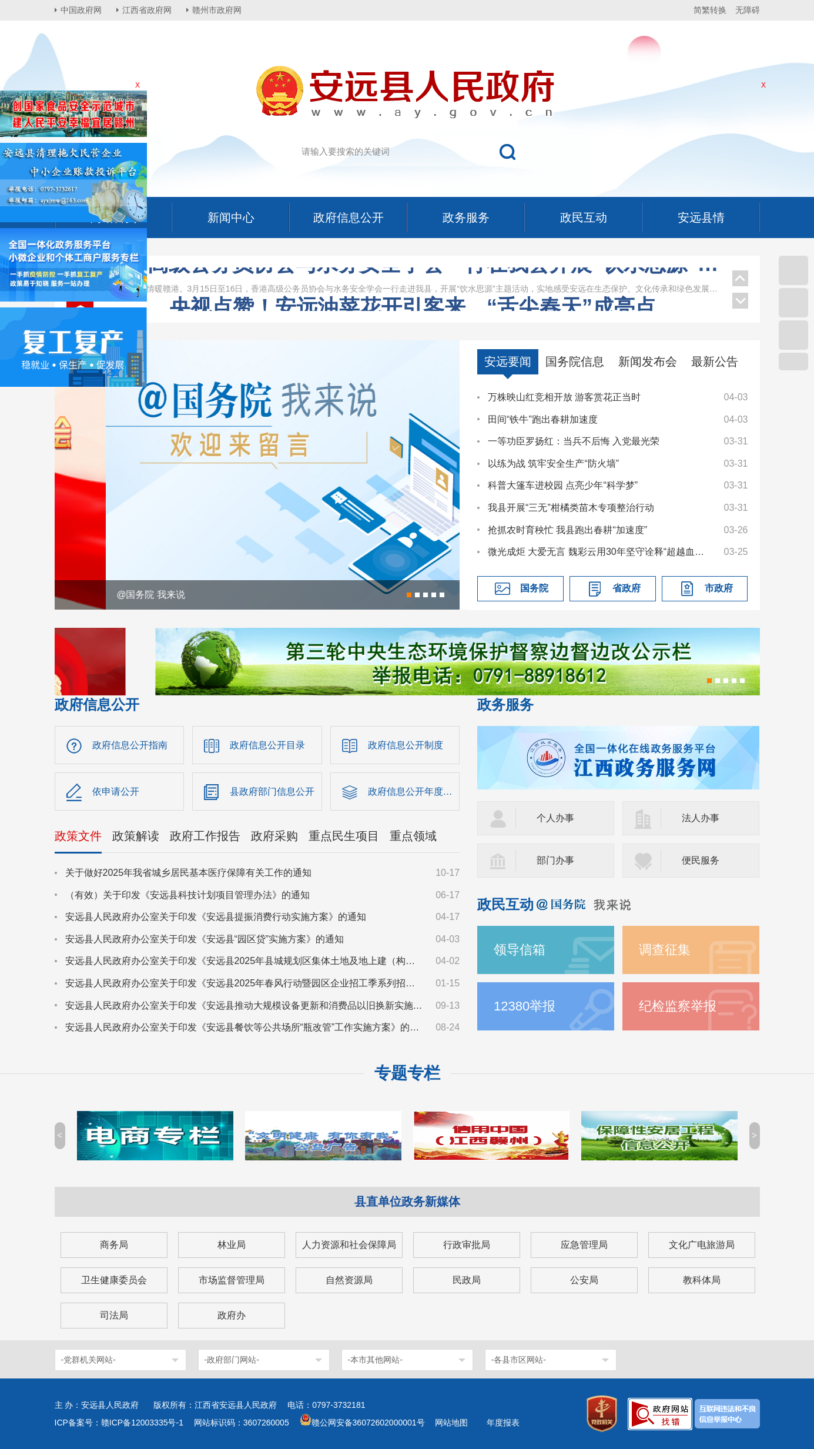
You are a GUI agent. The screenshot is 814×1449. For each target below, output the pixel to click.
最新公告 (714, 361)
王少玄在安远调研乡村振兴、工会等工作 (412, 298)
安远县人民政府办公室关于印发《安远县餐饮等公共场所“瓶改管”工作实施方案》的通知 (245, 1027)
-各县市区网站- (518, 1359)
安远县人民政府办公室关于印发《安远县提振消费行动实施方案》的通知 (215, 917)
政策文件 (78, 835)
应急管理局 (584, 1245)
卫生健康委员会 (114, 1280)
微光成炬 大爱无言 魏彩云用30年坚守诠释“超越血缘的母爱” (600, 552)
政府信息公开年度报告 (414, 792)
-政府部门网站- (232, 1359)
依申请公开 (115, 792)
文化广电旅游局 (702, 1245)
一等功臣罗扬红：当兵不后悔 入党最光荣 (573, 441)
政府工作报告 (205, 835)
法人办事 (700, 818)
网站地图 (451, 1422)
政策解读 (135, 835)
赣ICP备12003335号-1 (142, 1422)
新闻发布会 (647, 361)
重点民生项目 (344, 835)
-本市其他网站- (375, 1359)
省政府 (626, 588)
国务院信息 (574, 361)
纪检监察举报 (677, 1006)
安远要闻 (507, 361)
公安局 (584, 1280)
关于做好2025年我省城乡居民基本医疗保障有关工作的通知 (188, 873)
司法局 (114, 1315)
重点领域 (413, 835)
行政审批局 (466, 1245)
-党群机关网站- (88, 1359)
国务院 (534, 588)
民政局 (467, 1280)
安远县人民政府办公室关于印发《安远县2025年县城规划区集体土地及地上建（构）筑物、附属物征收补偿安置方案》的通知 (245, 961)
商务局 (114, 1245)
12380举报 (524, 1006)
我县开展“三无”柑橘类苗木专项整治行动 (571, 508)
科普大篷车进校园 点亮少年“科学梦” (563, 485)
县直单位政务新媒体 (407, 1201)
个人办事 (555, 818)
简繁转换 (710, 10)
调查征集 (665, 949)
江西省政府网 (147, 10)
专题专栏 (407, 1073)
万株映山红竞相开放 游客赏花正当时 (564, 397)
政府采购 (274, 835)
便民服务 (700, 860)
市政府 (719, 588)
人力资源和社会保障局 (349, 1245)
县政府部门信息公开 (272, 792)
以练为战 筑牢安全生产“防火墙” (553, 464)
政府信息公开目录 (267, 745)
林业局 (231, 1245)
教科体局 (702, 1280)
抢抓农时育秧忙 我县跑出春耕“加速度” (567, 530)
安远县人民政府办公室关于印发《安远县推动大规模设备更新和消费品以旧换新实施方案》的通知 (245, 1005)
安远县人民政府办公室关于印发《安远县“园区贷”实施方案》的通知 (204, 939)
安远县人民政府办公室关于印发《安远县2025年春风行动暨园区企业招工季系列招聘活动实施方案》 (245, 983)
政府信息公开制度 (405, 745)
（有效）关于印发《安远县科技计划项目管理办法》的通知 (187, 895)
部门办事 (555, 860)
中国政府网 (81, 10)
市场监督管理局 (231, 1280)
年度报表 (503, 1422)
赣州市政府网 (217, 10)
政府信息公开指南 (130, 745)
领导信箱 (519, 949)
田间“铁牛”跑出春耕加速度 (543, 419)
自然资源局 (349, 1280)
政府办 (231, 1315)
